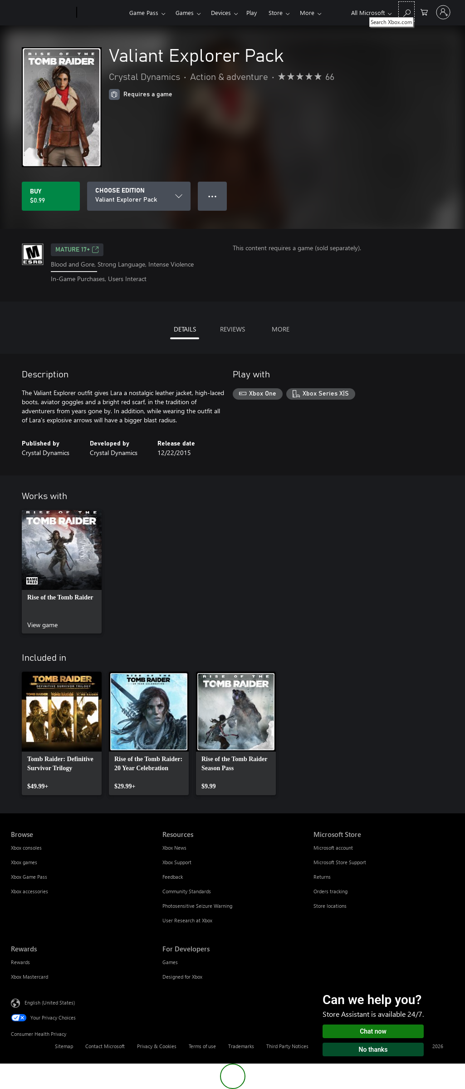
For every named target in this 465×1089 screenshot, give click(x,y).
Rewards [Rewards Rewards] (20, 962)
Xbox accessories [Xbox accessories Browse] (29, 891)
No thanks (373, 1049)
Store (276, 12)
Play (251, 12)
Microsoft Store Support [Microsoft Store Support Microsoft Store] (339, 862)
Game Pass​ (143, 12)
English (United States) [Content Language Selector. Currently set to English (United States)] (49, 1002)
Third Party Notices (287, 1046)
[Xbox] (101, 12)
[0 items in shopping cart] (424, 11)
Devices (221, 12)
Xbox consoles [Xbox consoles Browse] (26, 848)
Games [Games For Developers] (170, 962)
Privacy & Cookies (156, 1046)
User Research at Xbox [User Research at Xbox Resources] (187, 920)
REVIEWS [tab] (232, 329)
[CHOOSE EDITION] (139, 196)
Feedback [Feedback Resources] (172, 877)
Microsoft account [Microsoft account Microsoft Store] (333, 848)
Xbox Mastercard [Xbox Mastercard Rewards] (29, 977)
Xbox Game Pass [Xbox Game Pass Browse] (29, 877)
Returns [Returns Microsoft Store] (322, 877)
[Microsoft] (42, 12)
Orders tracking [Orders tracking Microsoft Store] (330, 891)
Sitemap (64, 1046)
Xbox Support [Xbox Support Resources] (176, 862)
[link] (62, 572)
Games (185, 12)
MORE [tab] (280, 329)
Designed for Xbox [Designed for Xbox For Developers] (182, 977)
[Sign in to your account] (443, 12)
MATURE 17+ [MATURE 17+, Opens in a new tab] (77, 249)
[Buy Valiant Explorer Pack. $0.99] (51, 196)
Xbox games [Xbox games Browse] (24, 862)
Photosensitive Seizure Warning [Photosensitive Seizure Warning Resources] (197, 906)
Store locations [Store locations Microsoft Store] (330, 906)
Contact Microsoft (105, 1046)
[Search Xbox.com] (406, 11)
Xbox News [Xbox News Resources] (174, 848)
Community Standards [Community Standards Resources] (186, 891)
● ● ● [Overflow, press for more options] (212, 195)
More (307, 12)
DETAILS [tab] (185, 329)
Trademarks (241, 1046)
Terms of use (202, 1046)
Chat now (373, 1031)
